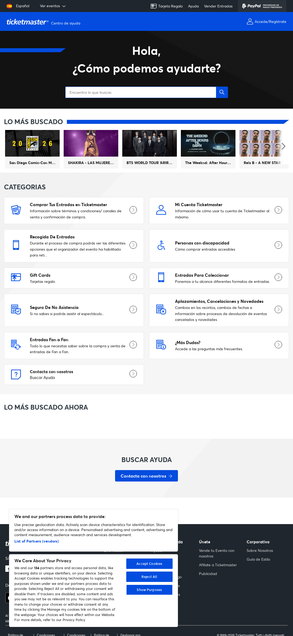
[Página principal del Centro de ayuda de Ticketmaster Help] (44, 21)
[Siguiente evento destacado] (283, 129)
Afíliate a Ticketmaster (218, 564)
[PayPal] (262, 6)
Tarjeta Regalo (166, 6)
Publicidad (208, 573)
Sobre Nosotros (260, 550)
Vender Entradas (218, 6)
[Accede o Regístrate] (266, 21)
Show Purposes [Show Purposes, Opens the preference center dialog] (149, 589)
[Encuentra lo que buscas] (146, 74)
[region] (93, 568)
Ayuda (193, 6)
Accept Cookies (149, 563)
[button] (222, 74)
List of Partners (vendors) (36, 541)
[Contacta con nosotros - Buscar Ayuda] (146, 458)
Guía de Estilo (258, 559)
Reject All (149, 576)
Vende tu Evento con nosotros (216, 553)
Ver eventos (53, 6)
